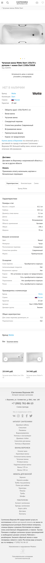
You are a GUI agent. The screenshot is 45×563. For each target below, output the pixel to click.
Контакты (22, 514)
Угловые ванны (22, 462)
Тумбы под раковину (22, 483)
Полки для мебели (22, 485)
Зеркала (23, 477)
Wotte (13, 93)
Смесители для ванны (22, 441)
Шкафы (22, 496)
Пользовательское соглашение (22, 556)
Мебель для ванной (22, 474)
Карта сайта (22, 508)
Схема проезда (22, 407)
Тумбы (22, 493)
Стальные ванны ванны (22, 456)
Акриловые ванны (22, 454)
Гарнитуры (22, 488)
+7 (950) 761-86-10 (22, 403)
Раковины (22, 430)
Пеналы (22, 491)
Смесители (22, 428)
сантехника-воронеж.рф (22, 558)
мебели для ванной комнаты (22, 522)
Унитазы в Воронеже (22, 444)
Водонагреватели (22, 433)
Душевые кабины (22, 425)
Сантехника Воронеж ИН (22, 392)
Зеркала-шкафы (22, 480)
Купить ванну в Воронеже (12, 140)
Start (13, 96)
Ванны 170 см (22, 467)
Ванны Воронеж (22, 448)
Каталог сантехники (22, 503)
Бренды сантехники (22, 506)
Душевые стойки (22, 438)
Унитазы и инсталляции (22, 436)
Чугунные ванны (12, 341)
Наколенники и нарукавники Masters (22, 546)
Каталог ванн (22, 451)
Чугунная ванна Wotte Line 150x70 (13, 376)
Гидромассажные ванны (22, 464)
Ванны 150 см (22, 470)
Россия (15, 100)
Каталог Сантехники (22, 422)
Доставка (22, 511)
